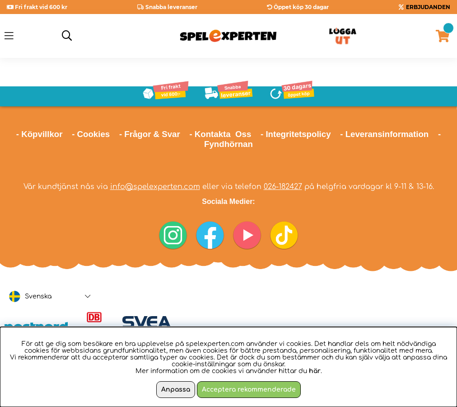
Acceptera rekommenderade (249, 389)
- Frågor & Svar (149, 134)
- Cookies (91, 134)
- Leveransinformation (384, 134)
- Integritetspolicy (296, 134)
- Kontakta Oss (220, 134)
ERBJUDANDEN (428, 7)
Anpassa (175, 389)
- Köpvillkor (39, 134)
